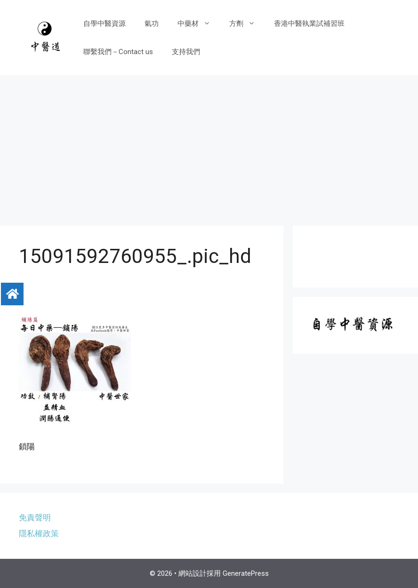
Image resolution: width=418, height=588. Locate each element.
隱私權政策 (39, 533)
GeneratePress (246, 573)
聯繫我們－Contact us (118, 52)
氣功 (152, 23)
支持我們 (186, 52)
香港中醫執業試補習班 (309, 23)
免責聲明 (35, 517)
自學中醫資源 (104, 23)
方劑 (247, 23)
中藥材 (198, 23)
